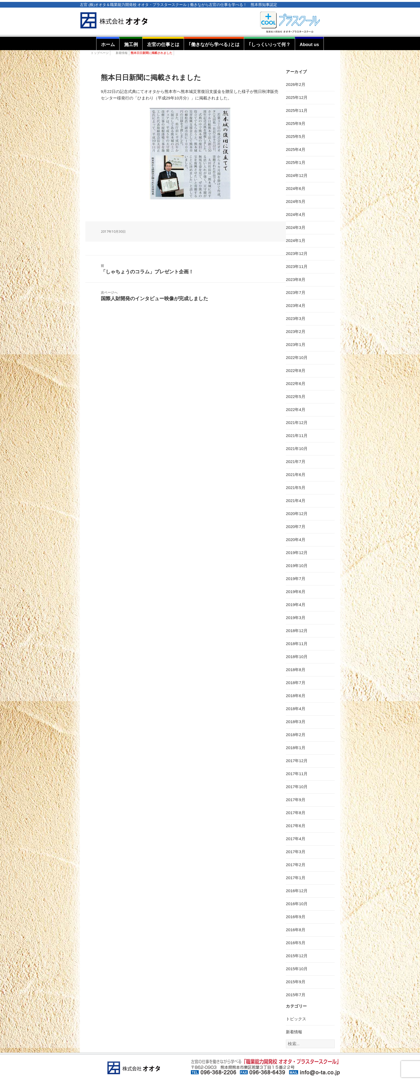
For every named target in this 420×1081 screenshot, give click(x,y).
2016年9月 (295, 916)
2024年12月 (297, 175)
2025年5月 (295, 136)
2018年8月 (295, 669)
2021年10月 (297, 448)
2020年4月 (295, 539)
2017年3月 (295, 851)
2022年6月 (295, 383)
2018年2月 (295, 734)
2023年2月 (295, 331)
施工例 (131, 44)
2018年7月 (295, 682)
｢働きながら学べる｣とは (214, 44)
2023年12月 (297, 253)
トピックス (296, 1019)
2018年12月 (297, 630)
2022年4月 (295, 409)
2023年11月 (297, 266)
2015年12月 (297, 955)
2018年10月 (297, 656)
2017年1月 (295, 877)
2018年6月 (295, 695)
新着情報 (122, 52)
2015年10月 (297, 968)
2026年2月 (295, 84)
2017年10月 (297, 786)
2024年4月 (295, 214)
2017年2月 (295, 864)
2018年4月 (295, 708)
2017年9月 (295, 799)
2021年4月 (295, 500)
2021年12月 (297, 422)
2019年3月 (295, 617)
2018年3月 (295, 721)
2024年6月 (295, 188)
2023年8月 (295, 279)
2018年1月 (295, 747)
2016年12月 (297, 890)
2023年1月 (295, 344)
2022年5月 (295, 396)
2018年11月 (297, 643)
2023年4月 (295, 305)
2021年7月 (295, 461)
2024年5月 (295, 201)
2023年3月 (295, 318)
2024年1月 (295, 240)
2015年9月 (295, 981)
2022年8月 (295, 370)
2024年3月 (295, 227)
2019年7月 (295, 578)
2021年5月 (295, 487)
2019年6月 (295, 591)
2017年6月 (295, 825)
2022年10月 (297, 357)
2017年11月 (297, 773)
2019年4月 (295, 604)
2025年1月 (295, 162)
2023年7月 (295, 292)
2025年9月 (295, 123)
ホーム (108, 44)
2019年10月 (297, 565)
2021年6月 (295, 474)
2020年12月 (297, 513)
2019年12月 (297, 552)
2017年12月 (297, 760)
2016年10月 (297, 903)
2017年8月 (295, 812)
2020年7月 (295, 526)
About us (309, 44)
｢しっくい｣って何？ (269, 44)
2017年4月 (295, 838)
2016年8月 (295, 929)
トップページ (100, 52)
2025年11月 (297, 110)
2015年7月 (295, 994)
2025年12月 (297, 97)
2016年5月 (295, 942)
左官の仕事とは (163, 44)
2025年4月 (295, 149)
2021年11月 (297, 435)
